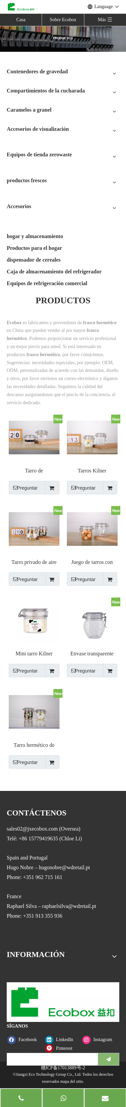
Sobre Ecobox (63, 19)
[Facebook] (24, 1039)
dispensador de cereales (33, 260)
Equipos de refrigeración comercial (47, 283)
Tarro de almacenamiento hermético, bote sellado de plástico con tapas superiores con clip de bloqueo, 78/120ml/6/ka (34, 471)
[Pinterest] (62, 1048)
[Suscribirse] (108, 1059)
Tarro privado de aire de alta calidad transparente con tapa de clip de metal (34, 562)
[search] (51, 1059)
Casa (21, 19)
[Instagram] (99, 1039)
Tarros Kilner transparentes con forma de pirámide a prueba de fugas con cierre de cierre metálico (92, 471)
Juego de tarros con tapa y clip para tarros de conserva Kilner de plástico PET (92, 562)
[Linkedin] (62, 1039)
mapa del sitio (71, 1081)
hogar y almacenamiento (35, 236)
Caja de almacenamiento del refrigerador (54, 271)
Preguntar (23, 487)
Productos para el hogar (34, 248)
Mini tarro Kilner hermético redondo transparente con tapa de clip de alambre (34, 654)
